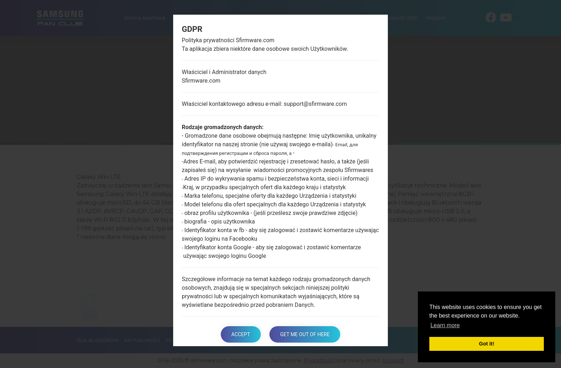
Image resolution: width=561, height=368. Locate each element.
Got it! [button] (486, 344)
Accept (240, 334)
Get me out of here (305, 334)
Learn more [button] (445, 325)
